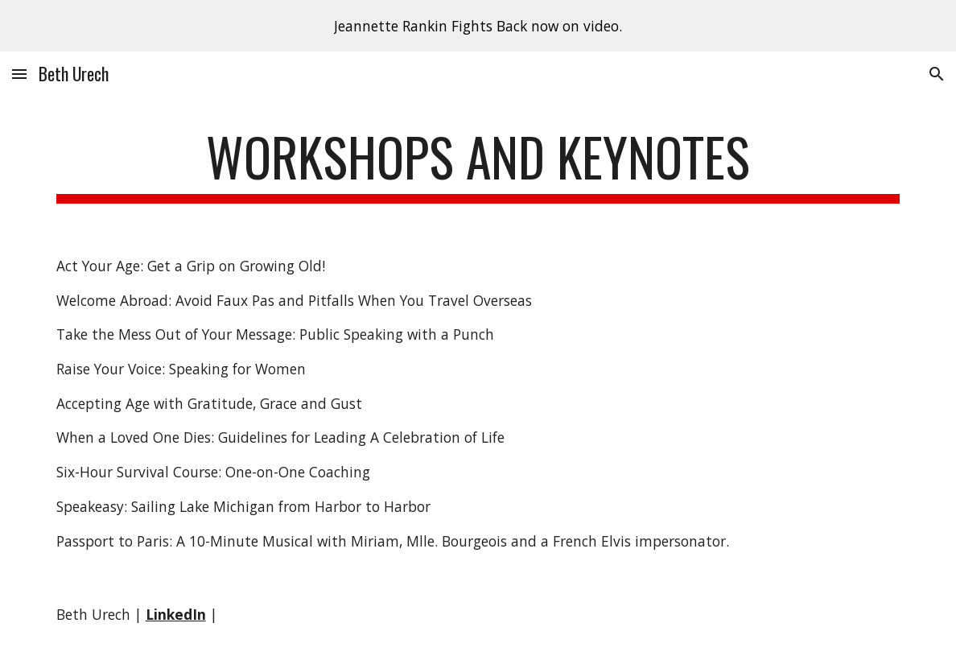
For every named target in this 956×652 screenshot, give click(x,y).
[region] (478, 26)
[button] (19, 74)
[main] (478, 164)
